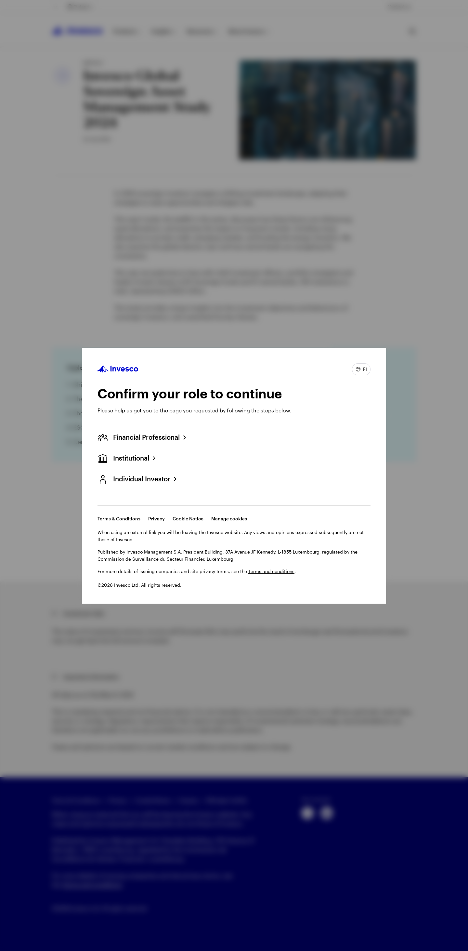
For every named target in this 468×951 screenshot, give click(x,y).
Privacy (156, 518)
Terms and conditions (271, 571)
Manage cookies (229, 518)
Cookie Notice (188, 518)
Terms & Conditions (119, 518)
